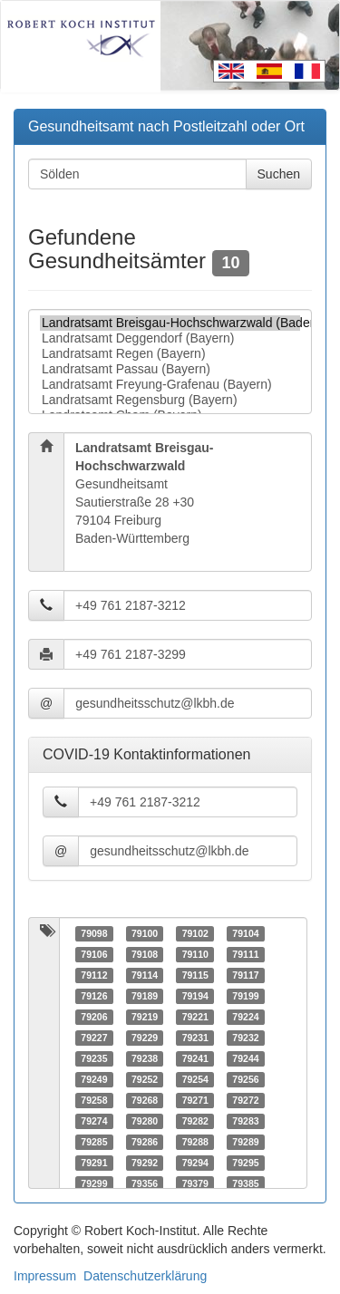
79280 (144, 1120)
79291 (94, 1162)
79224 (245, 1016)
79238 (144, 1058)
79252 (144, 1079)
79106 (94, 954)
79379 (195, 1183)
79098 (94, 933)
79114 (144, 975)
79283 (245, 1120)
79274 (94, 1120)
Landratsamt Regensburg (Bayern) (170, 400)
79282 (195, 1120)
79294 (195, 1162)
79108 (144, 954)
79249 (94, 1079)
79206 (94, 1016)
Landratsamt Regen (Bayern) (170, 354)
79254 (195, 1079)
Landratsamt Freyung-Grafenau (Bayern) (170, 384)
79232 (245, 1037)
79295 (245, 1162)
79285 (94, 1141)
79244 (245, 1058)
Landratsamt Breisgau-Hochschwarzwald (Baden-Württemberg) (170, 323)
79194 (195, 995)
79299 (94, 1183)
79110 (195, 954)
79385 (245, 1183)
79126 (94, 995)
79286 (144, 1141)
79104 (245, 933)
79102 (195, 933)
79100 (144, 933)
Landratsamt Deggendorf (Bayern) (170, 338)
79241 (195, 1058)
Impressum (45, 1276)
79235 (94, 1058)
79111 (245, 954)
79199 (245, 995)
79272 (245, 1100)
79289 (245, 1141)
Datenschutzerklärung (145, 1276)
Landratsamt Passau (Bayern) (170, 369)
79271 (195, 1100)
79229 (144, 1037)
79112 (94, 975)
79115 (195, 975)
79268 (144, 1100)
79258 (94, 1100)
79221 (195, 1016)
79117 (245, 975)
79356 (144, 1183)
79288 (195, 1141)
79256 (245, 1079)
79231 (195, 1037)
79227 (94, 1037)
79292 (144, 1162)
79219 (144, 1016)
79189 (144, 995)
